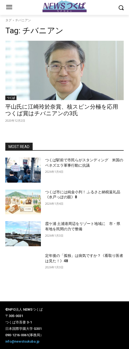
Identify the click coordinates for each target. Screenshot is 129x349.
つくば (11, 98)
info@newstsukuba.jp (22, 341)
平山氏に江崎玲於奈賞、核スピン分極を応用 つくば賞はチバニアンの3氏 (64, 110)
